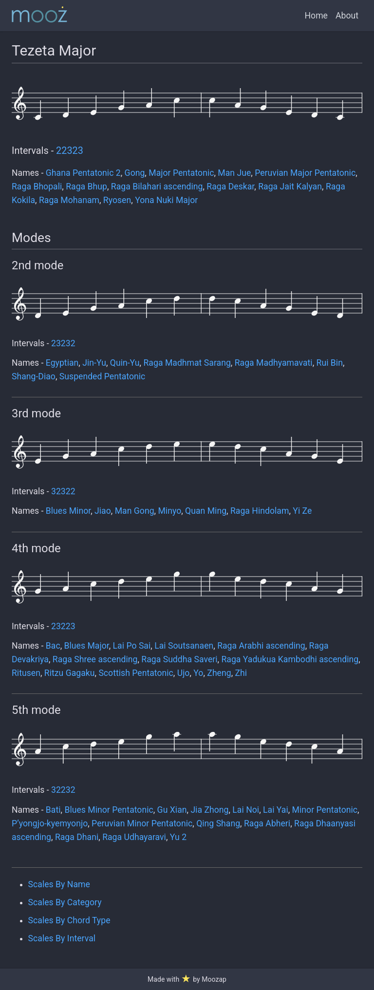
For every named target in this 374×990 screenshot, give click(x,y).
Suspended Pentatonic (102, 376)
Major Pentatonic (181, 173)
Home (316, 15)
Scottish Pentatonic (135, 673)
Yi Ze (302, 511)
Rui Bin (330, 363)
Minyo (169, 511)
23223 (63, 626)
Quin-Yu (125, 363)
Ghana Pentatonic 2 (83, 173)
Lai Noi (245, 810)
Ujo (183, 673)
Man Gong (134, 511)
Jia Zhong (209, 810)
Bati (53, 810)
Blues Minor (68, 511)
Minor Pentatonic (324, 810)
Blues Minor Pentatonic (108, 810)
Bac (53, 646)
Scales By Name (59, 884)
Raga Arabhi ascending (261, 646)
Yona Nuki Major (166, 200)
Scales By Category (65, 902)
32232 (63, 790)
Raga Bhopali (37, 186)
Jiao (102, 511)
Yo (198, 673)
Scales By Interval (61, 938)
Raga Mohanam (69, 200)
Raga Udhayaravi (134, 837)
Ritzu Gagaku (69, 673)
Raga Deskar (230, 186)
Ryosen (117, 200)
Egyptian (62, 363)
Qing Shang (218, 823)
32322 (63, 491)
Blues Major (86, 646)
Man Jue (234, 173)
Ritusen (26, 673)
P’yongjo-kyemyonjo (50, 823)
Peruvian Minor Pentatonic (142, 823)
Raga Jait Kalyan (290, 186)
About (347, 15)
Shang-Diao (34, 376)
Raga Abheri (267, 823)
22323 (69, 150)
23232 (63, 343)
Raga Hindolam (259, 511)
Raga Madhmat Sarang (187, 363)
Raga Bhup (86, 186)
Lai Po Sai (132, 646)
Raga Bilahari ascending (157, 186)
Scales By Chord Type (69, 920)
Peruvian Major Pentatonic (305, 173)
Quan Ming (205, 511)
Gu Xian (172, 810)
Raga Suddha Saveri (179, 659)
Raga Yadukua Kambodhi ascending (289, 659)
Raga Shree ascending (95, 659)
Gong (135, 173)
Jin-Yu (94, 363)
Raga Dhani (76, 837)
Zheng (219, 673)
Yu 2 (178, 837)
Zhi (241, 673)
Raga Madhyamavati (274, 363)
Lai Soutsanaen (183, 646)
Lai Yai (275, 810)
